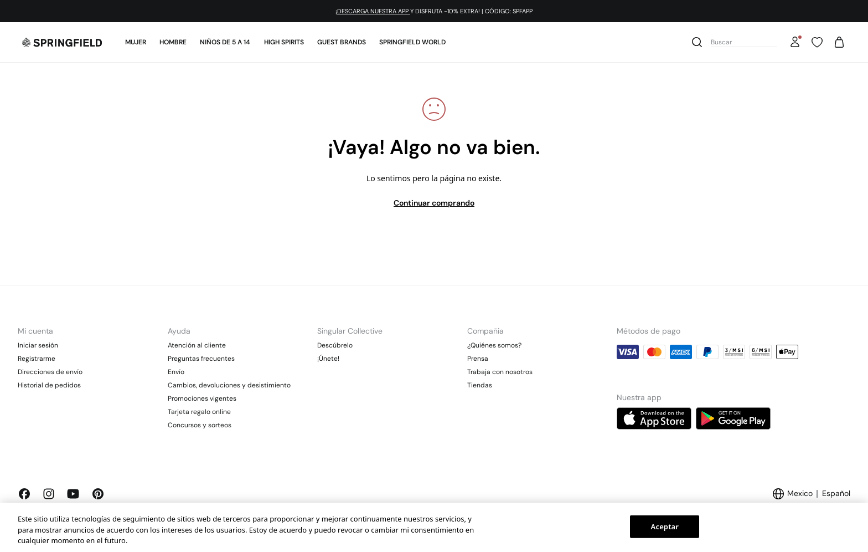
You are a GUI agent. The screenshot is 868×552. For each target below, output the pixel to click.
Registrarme (36, 358)
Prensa (477, 358)
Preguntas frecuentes (201, 358)
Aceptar (665, 526)
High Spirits (284, 42)
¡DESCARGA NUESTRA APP (372, 11)
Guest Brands (341, 42)
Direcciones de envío (50, 371)
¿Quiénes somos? (494, 345)
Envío (176, 371)
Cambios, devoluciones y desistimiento (229, 385)
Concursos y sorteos (199, 425)
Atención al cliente (197, 345)
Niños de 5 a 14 (225, 42)
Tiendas (479, 385)
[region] (434, 527)
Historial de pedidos (49, 385)
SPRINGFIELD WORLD (412, 42)
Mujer (135, 42)
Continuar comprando (434, 203)
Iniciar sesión (38, 345)
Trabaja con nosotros (500, 371)
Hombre (173, 42)
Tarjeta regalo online (199, 411)
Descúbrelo (335, 345)
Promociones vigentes (202, 398)
